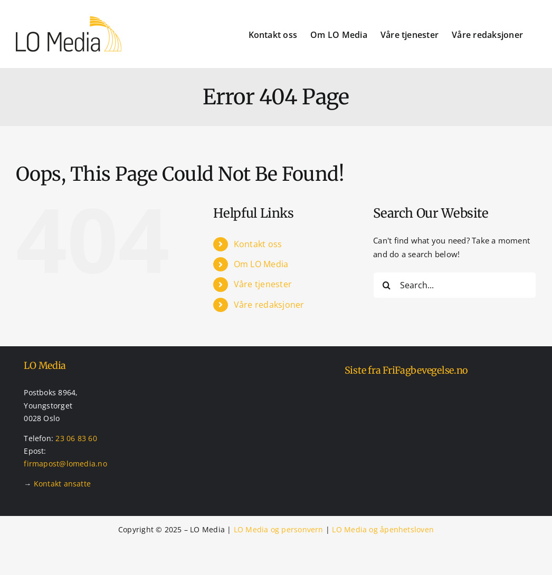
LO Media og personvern (278, 529)
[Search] (386, 285)
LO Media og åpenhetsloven (383, 529)
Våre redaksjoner (269, 304)
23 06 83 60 (76, 438)
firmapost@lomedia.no (65, 464)
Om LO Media (261, 264)
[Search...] (454, 285)
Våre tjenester (263, 284)
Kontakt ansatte (62, 484)
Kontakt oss (258, 244)
